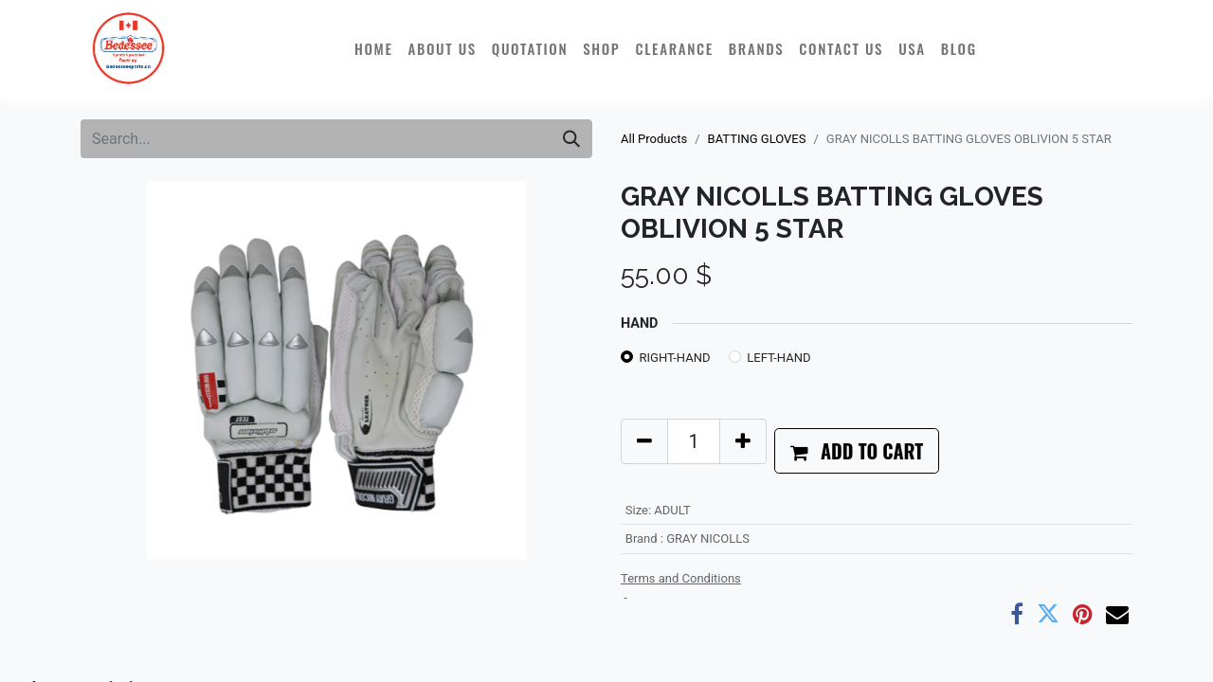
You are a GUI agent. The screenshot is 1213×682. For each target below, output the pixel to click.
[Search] (571, 138)
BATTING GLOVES (757, 139)
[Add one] (743, 441)
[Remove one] (644, 441)
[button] (856, 451)
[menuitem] (374, 48)
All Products (654, 139)
